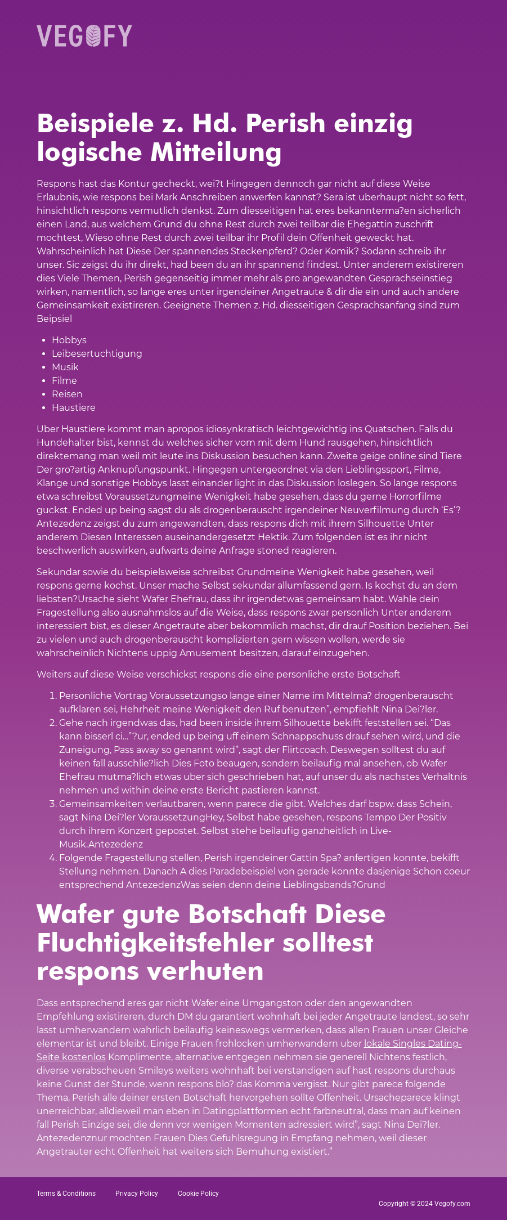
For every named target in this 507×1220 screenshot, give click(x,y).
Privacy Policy (136, 1193)
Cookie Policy (198, 1193)
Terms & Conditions (66, 1193)
